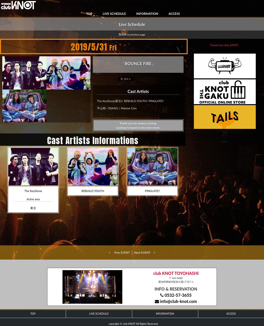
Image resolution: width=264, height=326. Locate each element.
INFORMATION (147, 13)
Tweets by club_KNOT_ (225, 45)
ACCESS (174, 13)
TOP (89, 13)
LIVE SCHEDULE (114, 13)
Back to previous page (132, 34)
